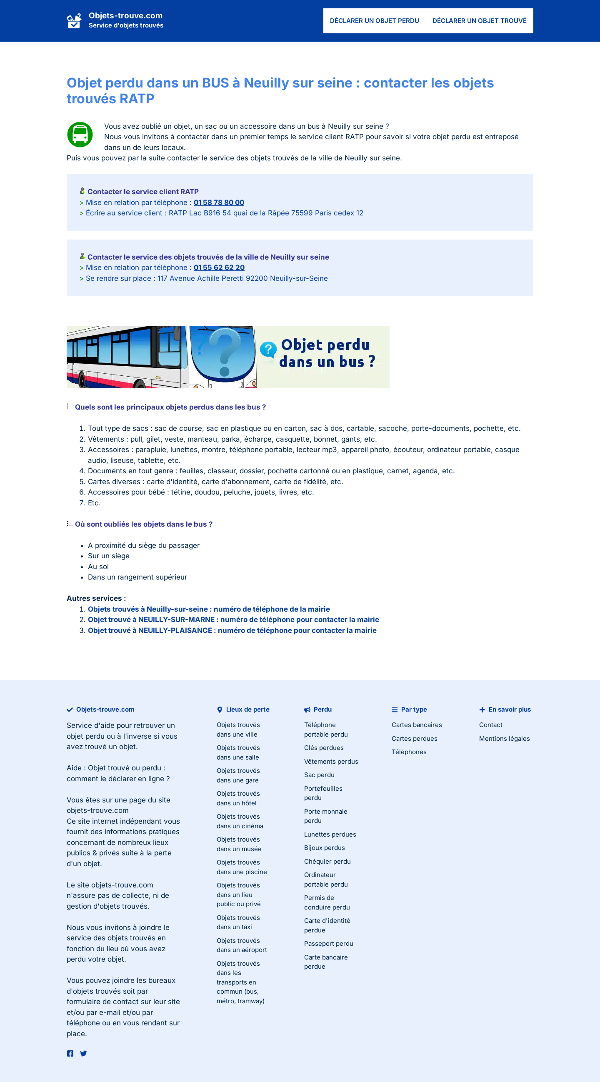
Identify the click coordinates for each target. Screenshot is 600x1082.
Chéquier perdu (327, 861)
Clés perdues (324, 748)
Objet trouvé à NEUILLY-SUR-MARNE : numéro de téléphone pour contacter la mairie (233, 619)
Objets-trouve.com (125, 15)
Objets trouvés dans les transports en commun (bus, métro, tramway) (241, 982)
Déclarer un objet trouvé (479, 21)
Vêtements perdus (331, 761)
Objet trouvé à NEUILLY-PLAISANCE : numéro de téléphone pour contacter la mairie (232, 630)
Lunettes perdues (330, 834)
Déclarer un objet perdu (374, 21)
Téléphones (409, 752)
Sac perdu (319, 775)
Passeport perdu (328, 943)
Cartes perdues (415, 738)
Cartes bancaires (417, 725)
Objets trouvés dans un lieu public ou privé (239, 894)
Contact (490, 725)
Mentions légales (504, 738)
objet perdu (86, 736)
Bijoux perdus (324, 848)
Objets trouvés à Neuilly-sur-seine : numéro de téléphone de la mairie (209, 609)
